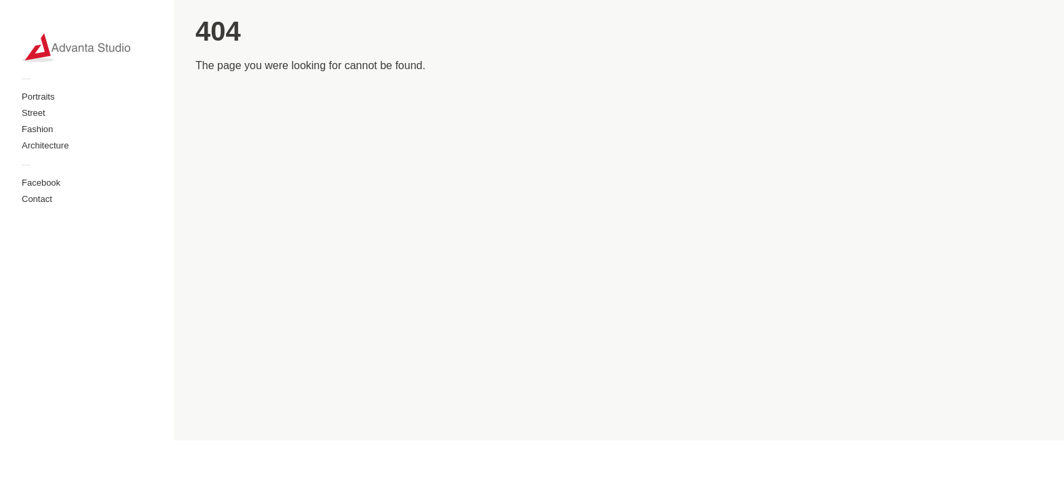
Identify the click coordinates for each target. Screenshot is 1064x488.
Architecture (45, 145)
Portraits (38, 97)
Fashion (37, 129)
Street (33, 113)
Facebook (41, 183)
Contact (37, 199)
